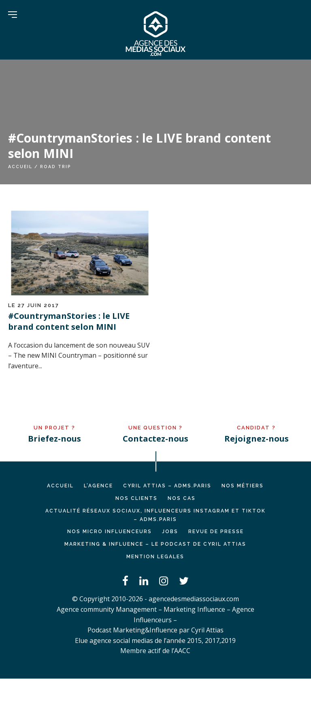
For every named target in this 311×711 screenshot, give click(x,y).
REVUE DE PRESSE (216, 531)
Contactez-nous (155, 438)
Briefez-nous (54, 438)
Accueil (20, 166)
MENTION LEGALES (155, 556)
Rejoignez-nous (256, 438)
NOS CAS (182, 498)
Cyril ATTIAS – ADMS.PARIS (167, 486)
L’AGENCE (98, 486)
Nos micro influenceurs (109, 531)
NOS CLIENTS (136, 498)
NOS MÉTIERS (243, 486)
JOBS (170, 531)
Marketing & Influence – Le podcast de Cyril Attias (155, 544)
